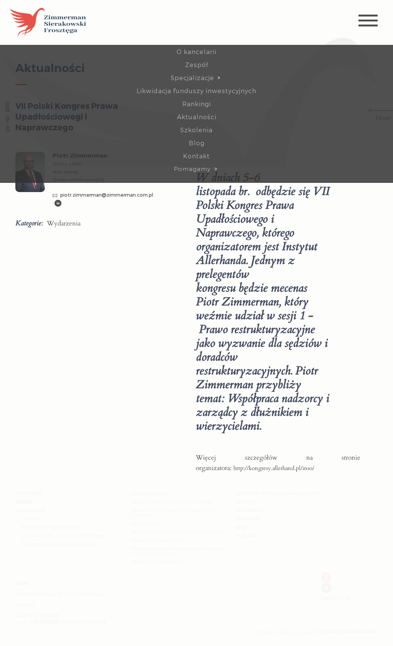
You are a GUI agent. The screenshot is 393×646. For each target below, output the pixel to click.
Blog (197, 142)
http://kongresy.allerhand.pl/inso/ (273, 468)
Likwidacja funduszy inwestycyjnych (196, 90)
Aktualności (196, 116)
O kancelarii (196, 51)
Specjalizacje (192, 77)
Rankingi (196, 103)
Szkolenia (196, 129)
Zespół (196, 64)
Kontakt (196, 155)
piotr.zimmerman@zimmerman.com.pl (103, 194)
